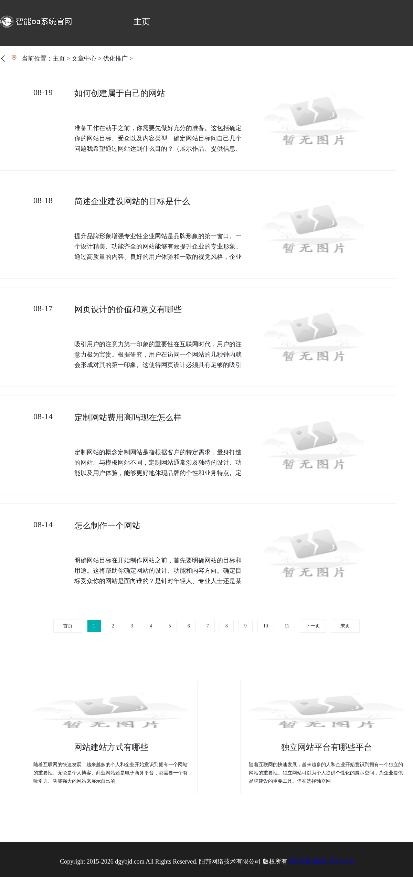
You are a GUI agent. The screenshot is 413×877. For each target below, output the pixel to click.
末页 (345, 625)
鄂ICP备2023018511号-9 (321, 861)
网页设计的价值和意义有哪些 (128, 309)
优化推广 (115, 58)
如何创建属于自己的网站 (119, 93)
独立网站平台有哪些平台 (326, 747)
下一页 (313, 625)
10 (265, 625)
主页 (142, 21)
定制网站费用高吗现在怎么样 (128, 417)
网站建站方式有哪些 (111, 747)
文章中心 (84, 58)
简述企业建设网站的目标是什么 (132, 201)
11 (287, 625)
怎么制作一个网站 (107, 525)
